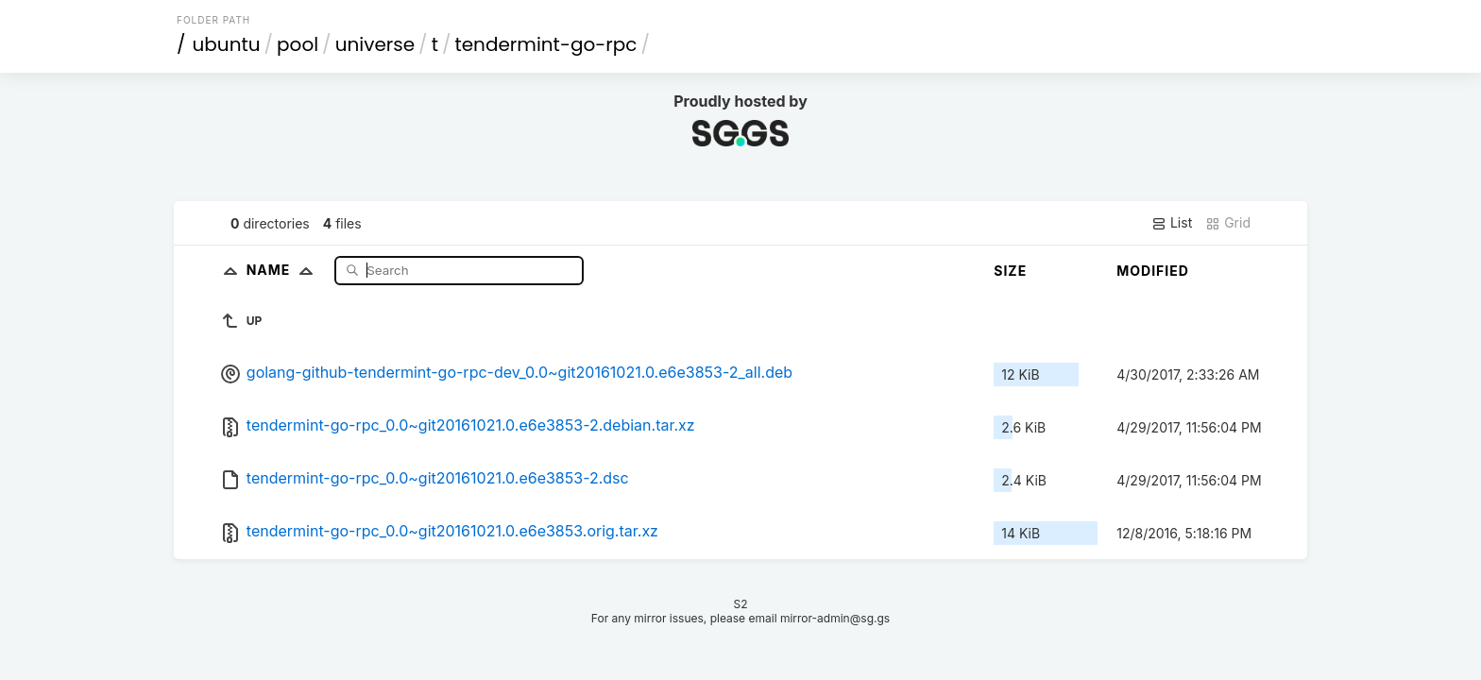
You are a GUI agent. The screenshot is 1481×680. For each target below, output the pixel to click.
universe (375, 44)
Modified (1152, 271)
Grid (1228, 222)
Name (284, 270)
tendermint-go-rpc (545, 44)
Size (1010, 271)
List (1171, 222)
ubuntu (227, 44)
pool (297, 44)
